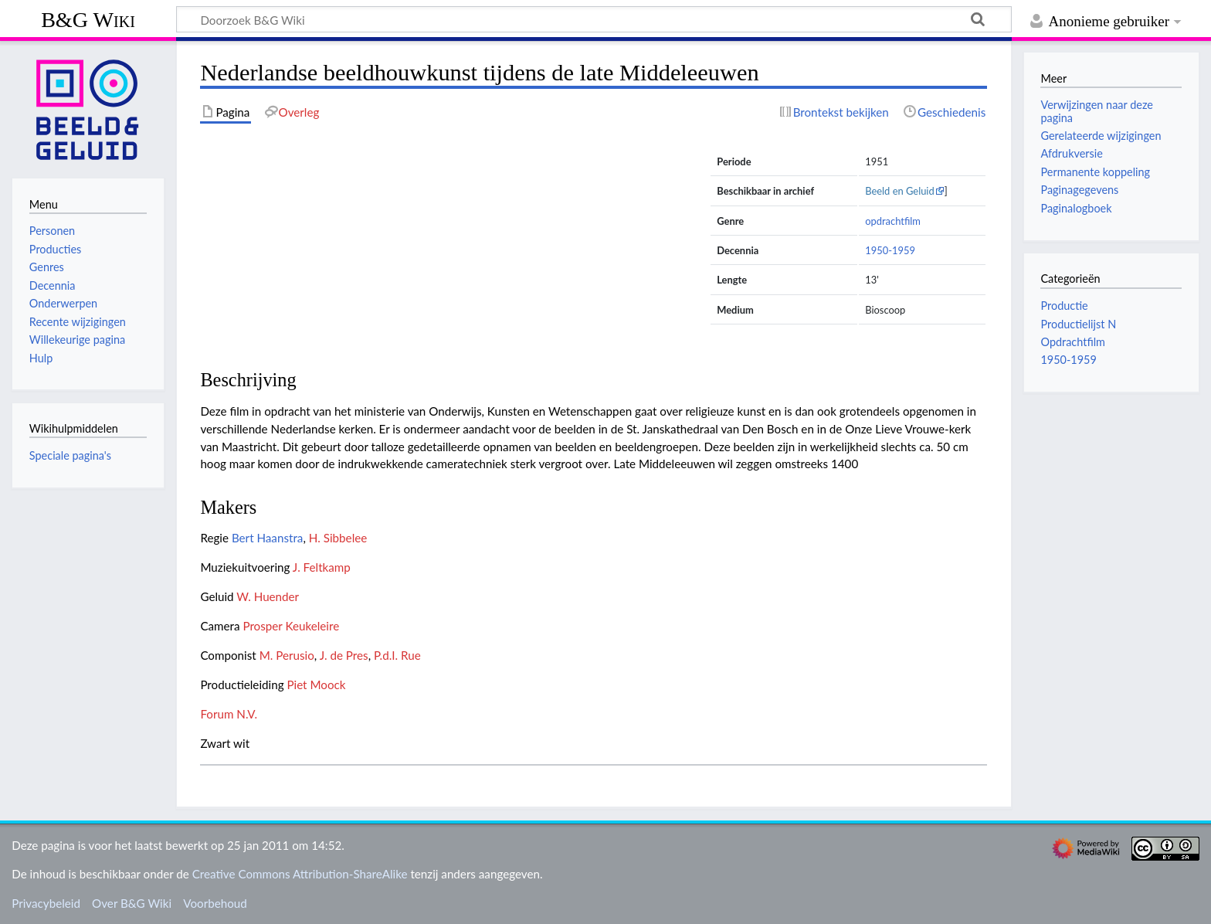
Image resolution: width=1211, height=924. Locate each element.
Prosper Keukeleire (291, 626)
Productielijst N (1078, 324)
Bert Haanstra (268, 538)
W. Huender (267, 596)
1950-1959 (890, 250)
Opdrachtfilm (1072, 341)
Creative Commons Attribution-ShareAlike (300, 874)
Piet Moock (316, 684)
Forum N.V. (228, 714)
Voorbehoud (214, 903)
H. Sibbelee (338, 538)
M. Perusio (287, 655)
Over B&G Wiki (131, 903)
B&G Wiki (88, 20)
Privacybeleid (46, 903)
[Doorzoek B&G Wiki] (594, 19)
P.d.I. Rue (397, 655)
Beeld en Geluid (900, 191)
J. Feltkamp (322, 567)
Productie (1063, 305)
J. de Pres (344, 655)
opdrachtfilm (893, 221)
